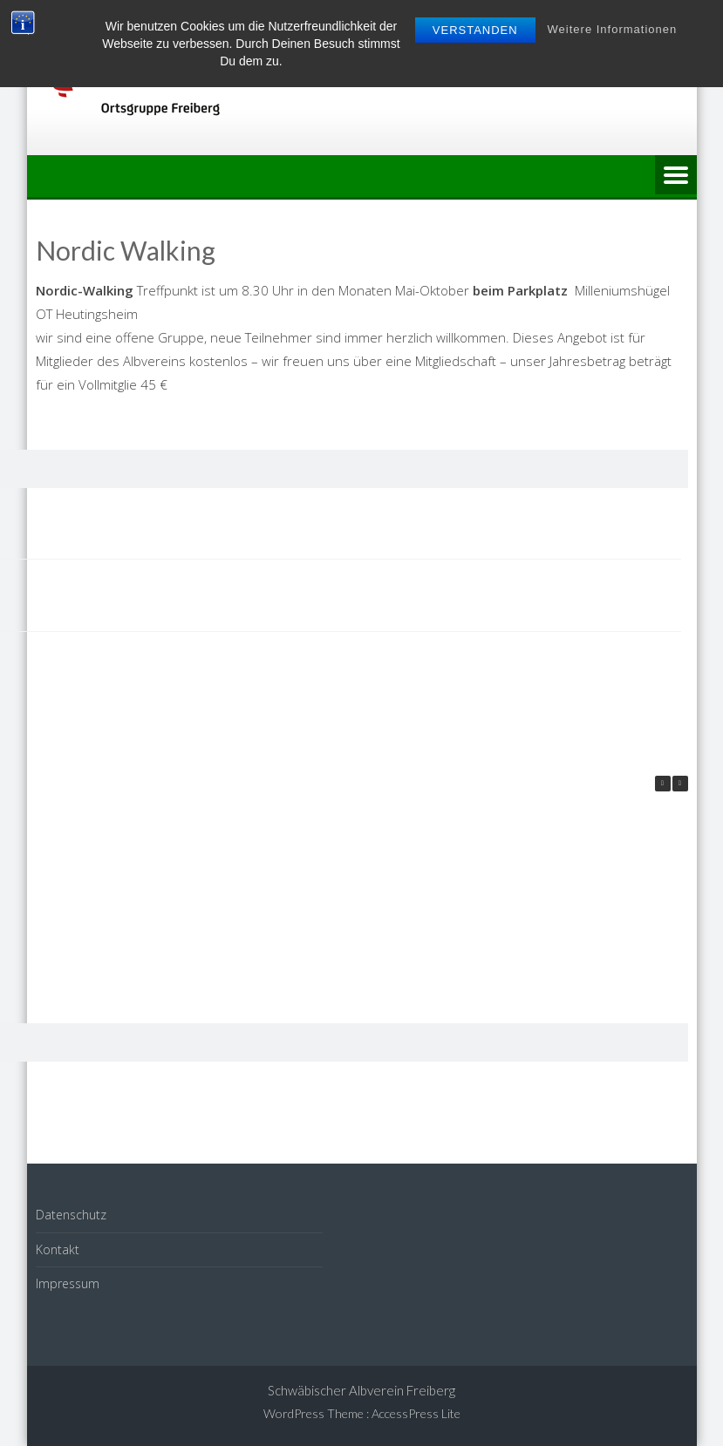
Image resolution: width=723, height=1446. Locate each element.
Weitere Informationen (613, 29)
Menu (676, 176)
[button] (680, 783)
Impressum (67, 1283)
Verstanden (475, 30)
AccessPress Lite (416, 1413)
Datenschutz (71, 1214)
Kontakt (57, 1249)
